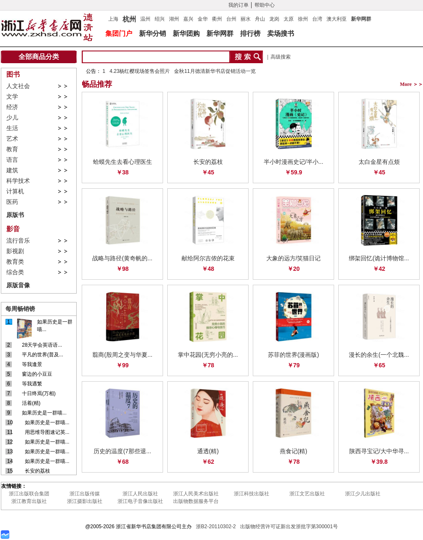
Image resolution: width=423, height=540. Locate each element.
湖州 (174, 19)
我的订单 (238, 5)
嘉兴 (188, 19)
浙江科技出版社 (251, 494)
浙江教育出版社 (29, 501)
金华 (203, 19)
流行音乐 (18, 241)
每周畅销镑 (20, 308)
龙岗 (274, 19)
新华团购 (186, 33)
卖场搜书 (280, 33)
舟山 (260, 19)
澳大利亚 (337, 19)
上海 (113, 19)
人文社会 (18, 86)
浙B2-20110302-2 (216, 526)
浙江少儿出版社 (362, 494)
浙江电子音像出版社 (140, 501)
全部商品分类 (39, 56)
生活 (12, 128)
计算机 (15, 191)
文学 (12, 97)
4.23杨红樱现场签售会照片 (140, 71)
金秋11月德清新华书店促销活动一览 (214, 71)
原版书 (15, 214)
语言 (12, 160)
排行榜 (250, 33)
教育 (12, 149)
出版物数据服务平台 (196, 501)
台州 (231, 19)
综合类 (15, 272)
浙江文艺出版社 (307, 494)
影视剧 (15, 251)
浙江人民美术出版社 (196, 494)
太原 (289, 19)
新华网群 (361, 19)
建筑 (12, 170)
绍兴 (160, 19)
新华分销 (152, 33)
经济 (12, 107)
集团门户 (118, 33)
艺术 (12, 139)
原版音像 (18, 285)
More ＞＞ (411, 84)
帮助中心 (264, 5)
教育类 (15, 262)
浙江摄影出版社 (84, 501)
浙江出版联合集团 (29, 494)
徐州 (303, 19)
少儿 (12, 118)
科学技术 (18, 181)
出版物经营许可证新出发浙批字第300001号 (289, 526)
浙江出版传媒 (85, 494)
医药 (12, 202)
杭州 (129, 18)
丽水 (246, 19)
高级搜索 (280, 57)
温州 (145, 19)
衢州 (217, 19)
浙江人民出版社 (140, 494)
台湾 (317, 19)
